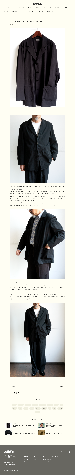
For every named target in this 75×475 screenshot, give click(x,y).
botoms (20, 404)
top (54, 408)
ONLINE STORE (47, 7)
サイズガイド (26, 462)
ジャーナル (35, 461)
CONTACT (65, 7)
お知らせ (35, 464)
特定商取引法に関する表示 (47, 459)
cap (56, 404)
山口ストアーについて (46, 458)
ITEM (8, 7)
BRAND (14, 7)
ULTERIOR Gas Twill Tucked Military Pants (23, 425)
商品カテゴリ (26, 459)
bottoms (43, 404)
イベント (35, 465)
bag (14, 404)
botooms (28, 404)
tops (38, 411)
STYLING (21, 7)
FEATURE (29, 7)
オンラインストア (65, 456)
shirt (32, 408)
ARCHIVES (57, 7)
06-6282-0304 (10, 460)
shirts (38, 408)
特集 (34, 458)
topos (60, 408)
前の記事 (13, 386)
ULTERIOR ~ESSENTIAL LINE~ (54, 433)
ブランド (25, 461)
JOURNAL (37, 7)
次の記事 (62, 386)
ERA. (15, 408)
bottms (35, 404)
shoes (44, 408)
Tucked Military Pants (19, 205)
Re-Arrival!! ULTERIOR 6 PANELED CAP (24, 433)
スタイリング (36, 459)
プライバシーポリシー (46, 461)
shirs (26, 408)
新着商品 (25, 458)
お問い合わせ (55, 456)
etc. (20, 408)
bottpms (50, 404)
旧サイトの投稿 (36, 462)
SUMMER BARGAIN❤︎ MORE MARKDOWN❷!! (54, 425)
